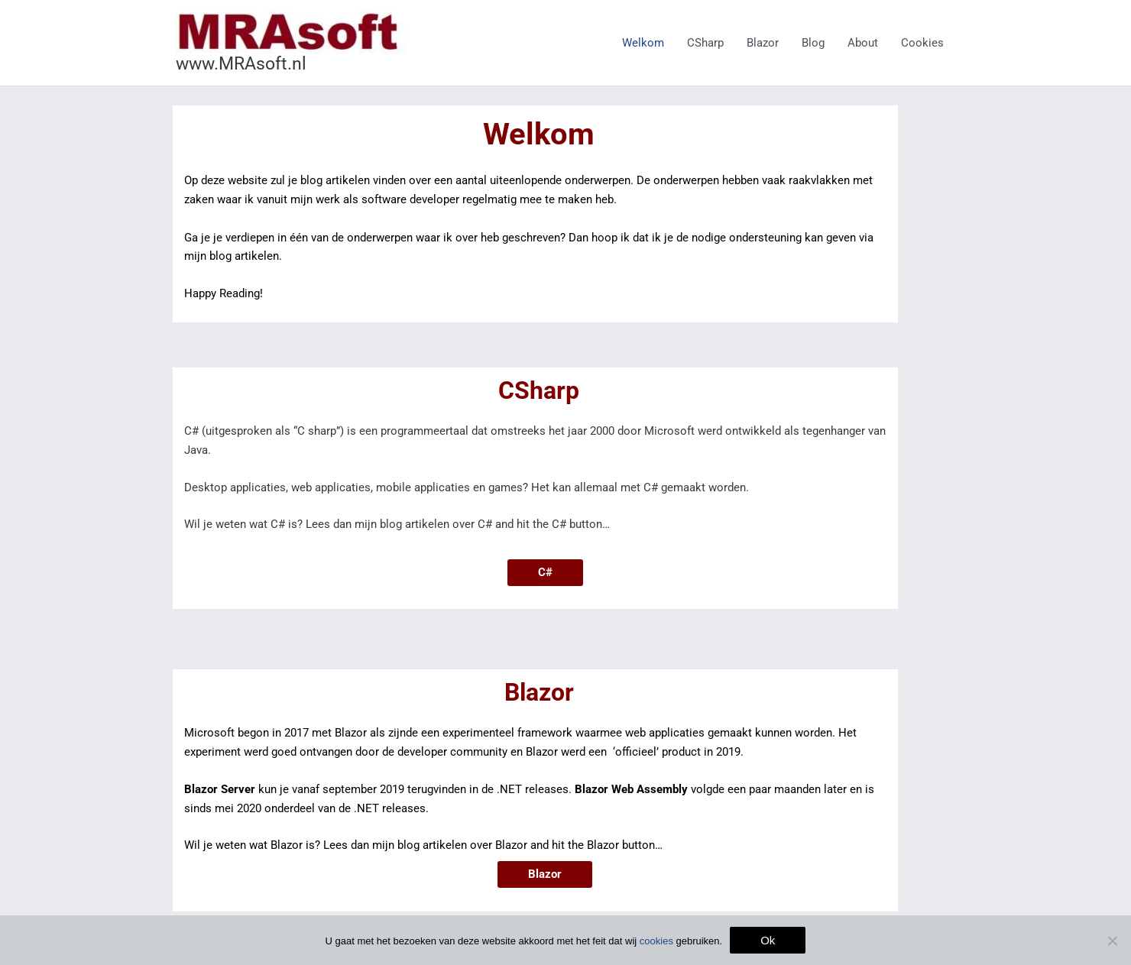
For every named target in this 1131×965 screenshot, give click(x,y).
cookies (656, 941)
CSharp (705, 43)
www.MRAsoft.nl (241, 63)
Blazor (763, 43)
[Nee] (1112, 940)
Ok (767, 940)
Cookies (922, 43)
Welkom (643, 43)
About (862, 43)
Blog (813, 43)
